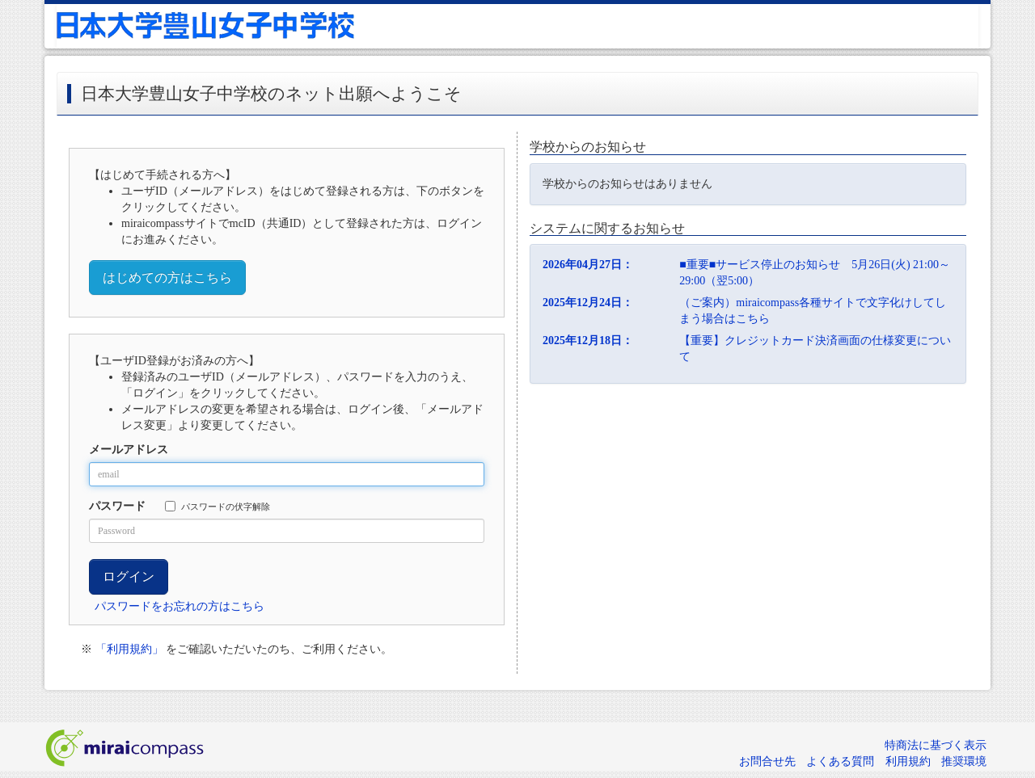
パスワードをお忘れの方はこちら (179, 606)
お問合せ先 (767, 761)
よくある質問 (840, 761)
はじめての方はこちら (167, 277)
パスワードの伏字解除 (217, 506)
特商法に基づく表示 (935, 745)
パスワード (117, 506)
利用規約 (908, 761)
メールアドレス (128, 450)
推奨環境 (963, 761)
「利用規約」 (129, 649)
